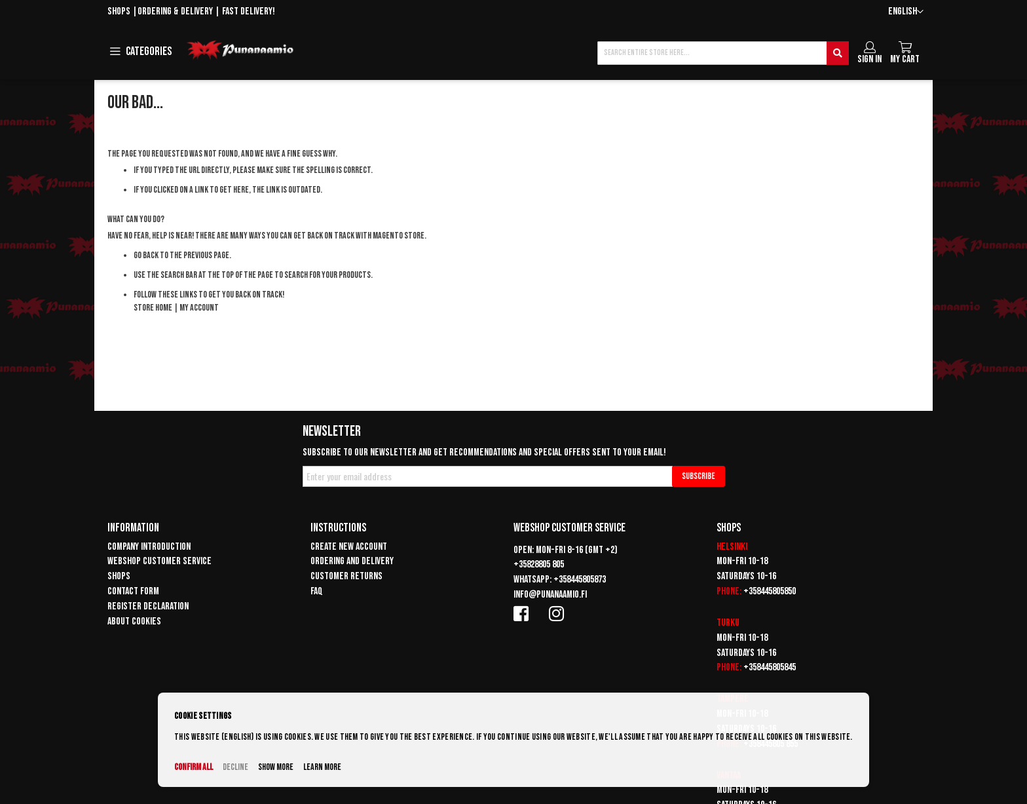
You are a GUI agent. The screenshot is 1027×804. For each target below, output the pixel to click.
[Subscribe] (698, 476)
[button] (906, 12)
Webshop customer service (159, 561)
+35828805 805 (539, 564)
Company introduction (149, 547)
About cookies (134, 621)
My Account (199, 307)
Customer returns (346, 576)
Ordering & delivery (175, 11)
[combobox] (723, 53)
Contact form (133, 591)
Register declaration (148, 606)
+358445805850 (769, 591)
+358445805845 (769, 667)
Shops (118, 11)
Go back (146, 255)
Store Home (153, 307)
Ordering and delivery (352, 561)
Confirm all (193, 767)
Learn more (322, 767)
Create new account (348, 547)
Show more (275, 767)
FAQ (316, 591)
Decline (235, 767)
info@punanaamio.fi (550, 594)
